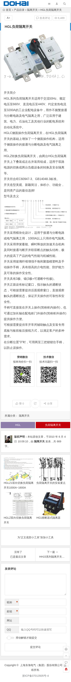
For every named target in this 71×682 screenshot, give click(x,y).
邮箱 (12, 611)
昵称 (12, 602)
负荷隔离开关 (33, 133)
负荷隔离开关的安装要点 (51, 482)
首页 (7, 9)
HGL (7, 98)
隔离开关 (32, 9)
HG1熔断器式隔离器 (48, 517)
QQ (9, 629)
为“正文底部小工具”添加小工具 (35, 537)
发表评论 (43, 17)
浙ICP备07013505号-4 (35, 675)
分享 (48, 403)
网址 (9, 620)
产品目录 (19, 9)
